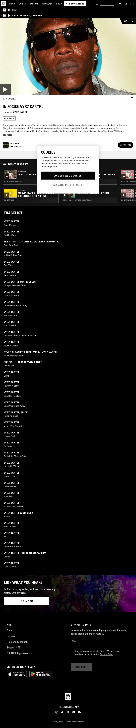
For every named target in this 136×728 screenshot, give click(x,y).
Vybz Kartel (21, 112)
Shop (59, 3)
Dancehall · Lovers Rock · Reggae (78, 200)
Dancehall (9, 118)
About (10, 630)
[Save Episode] (132, 99)
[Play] (68, 56)
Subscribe (81, 667)
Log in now (26, 601)
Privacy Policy (106, 654)
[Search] (97, 3)
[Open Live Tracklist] (124, 21)
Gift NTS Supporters (17, 653)
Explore (34, 3)
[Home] (3, 3)
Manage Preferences (68, 185)
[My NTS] (126, 3)
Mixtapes (47, 3)
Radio (11, 3)
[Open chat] (120, 3)
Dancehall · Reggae (13, 182)
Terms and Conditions (75, 722)
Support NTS (13, 647)
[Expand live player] (132, 21)
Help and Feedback (17, 641)
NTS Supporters (75, 3)
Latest (22, 3)
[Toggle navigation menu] (132, 3)
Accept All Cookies (68, 175)
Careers (11, 636)
